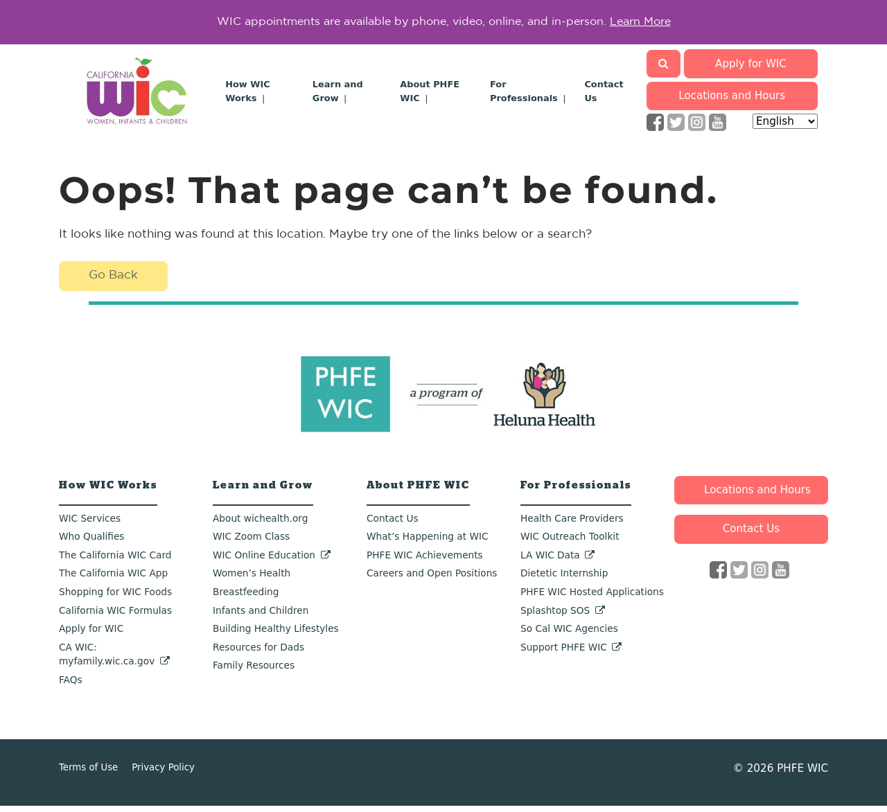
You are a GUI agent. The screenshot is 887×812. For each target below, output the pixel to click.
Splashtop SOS (555, 616)
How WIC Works (108, 491)
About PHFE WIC (418, 491)
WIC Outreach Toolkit (570, 542)
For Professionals (575, 491)
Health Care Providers (572, 524)
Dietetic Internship (564, 579)
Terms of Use (88, 773)
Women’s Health (251, 579)
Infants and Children (260, 616)
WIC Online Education (264, 561)
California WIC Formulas (115, 616)
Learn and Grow (263, 491)
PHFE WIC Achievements (425, 561)
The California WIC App (113, 579)
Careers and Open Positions (432, 579)
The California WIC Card (115, 561)
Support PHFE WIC (563, 653)
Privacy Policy (163, 773)
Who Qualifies (91, 542)
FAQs (70, 685)
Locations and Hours (732, 102)
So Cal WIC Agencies (569, 634)
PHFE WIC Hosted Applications (592, 597)
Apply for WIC (752, 69)
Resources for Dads (258, 653)
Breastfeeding (246, 597)
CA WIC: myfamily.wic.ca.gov (107, 660)
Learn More (640, 24)
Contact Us (393, 524)
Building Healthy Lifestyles (276, 634)
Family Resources (254, 672)
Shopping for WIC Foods (115, 597)
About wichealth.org (260, 524)
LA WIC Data (550, 561)
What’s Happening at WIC (428, 542)
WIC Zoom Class (251, 542)
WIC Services (90, 524)
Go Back (115, 282)
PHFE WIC (802, 774)
